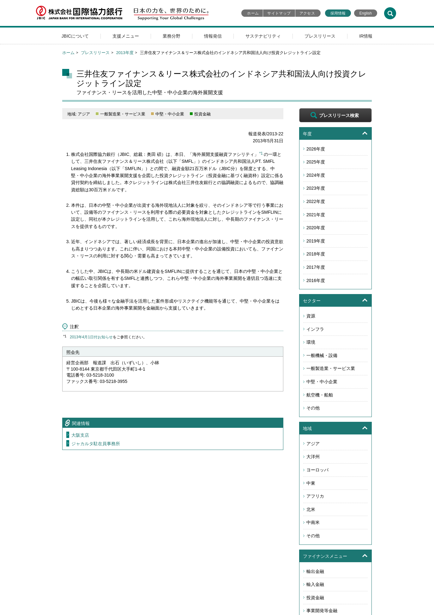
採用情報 (338, 13)
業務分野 (171, 36)
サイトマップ (279, 13)
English (365, 13)
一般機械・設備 (321, 355)
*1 (261, 153)
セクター (312, 300)
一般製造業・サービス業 (330, 368)
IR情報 (365, 36)
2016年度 (315, 280)
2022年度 (315, 201)
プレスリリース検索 (339, 115)
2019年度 (315, 240)
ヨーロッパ (317, 469)
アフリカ (315, 496)
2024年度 (315, 175)
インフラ (315, 329)
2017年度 (315, 267)
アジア (313, 443)
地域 (307, 428)
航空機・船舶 (319, 394)
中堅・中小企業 (321, 381)
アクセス (307, 13)
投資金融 (315, 597)
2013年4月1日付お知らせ (91, 337)
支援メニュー (125, 36)
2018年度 (315, 253)
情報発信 (213, 36)
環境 (310, 342)
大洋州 (313, 456)
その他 (313, 407)
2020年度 (315, 227)
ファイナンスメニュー (325, 556)
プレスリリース (319, 36)
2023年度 (315, 188)
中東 (310, 483)
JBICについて (75, 36)
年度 (307, 133)
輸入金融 (315, 584)
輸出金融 (315, 571)
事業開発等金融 (321, 610)
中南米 (313, 522)
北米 (310, 509)
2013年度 (125, 52)
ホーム (253, 13)
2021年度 (315, 214)
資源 (310, 315)
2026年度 (315, 148)
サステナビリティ (263, 36)
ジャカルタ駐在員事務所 (95, 443)
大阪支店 (80, 435)
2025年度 (315, 161)
